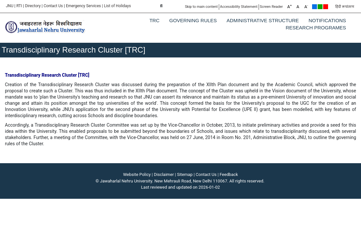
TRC (154, 20)
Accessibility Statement (239, 7)
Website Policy (137, 174)
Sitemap (185, 174)
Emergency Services (83, 6)
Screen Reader (271, 7)
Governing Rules (193, 20)
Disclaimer (164, 174)
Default (314, 6)
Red (325, 6)
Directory (33, 6)
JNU (9, 6)
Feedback (229, 174)
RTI (19, 6)
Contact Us (53, 6)
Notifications (327, 20)
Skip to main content (201, 7)
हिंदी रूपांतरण (344, 7)
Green (320, 6)
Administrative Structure (263, 20)
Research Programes (316, 27)
